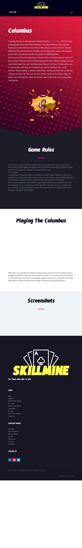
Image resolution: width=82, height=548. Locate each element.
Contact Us (11, 416)
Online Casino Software (15, 401)
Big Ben (10, 437)
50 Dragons (11, 444)
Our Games (11, 404)
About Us (10, 399)
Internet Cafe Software (14, 406)
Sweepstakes (12, 409)
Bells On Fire (12, 439)
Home (9, 396)
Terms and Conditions (14, 414)
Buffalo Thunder (13, 434)
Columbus (11, 442)
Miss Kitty (11, 429)
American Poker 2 (13, 432)
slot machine (54, 41)
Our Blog (10, 411)
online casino (22, 185)
